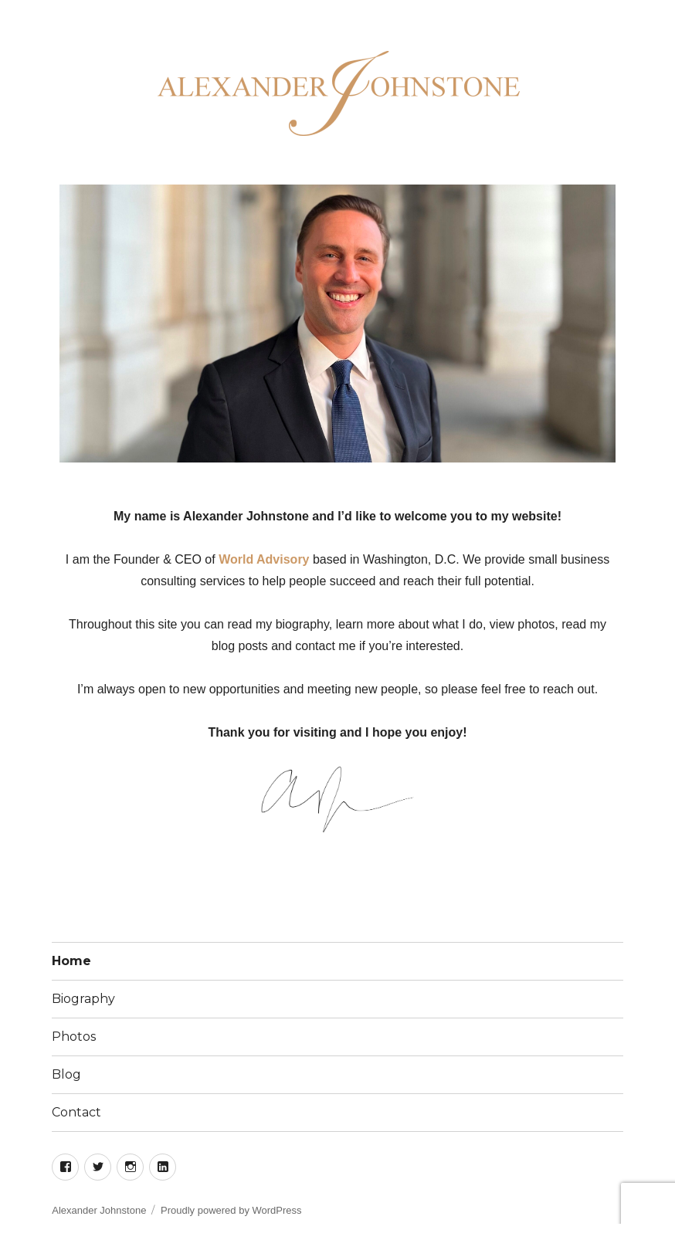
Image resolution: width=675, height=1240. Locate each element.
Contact (76, 1112)
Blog (66, 1074)
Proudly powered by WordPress (231, 1210)
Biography (83, 998)
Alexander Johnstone (99, 1210)
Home (71, 961)
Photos (74, 1036)
